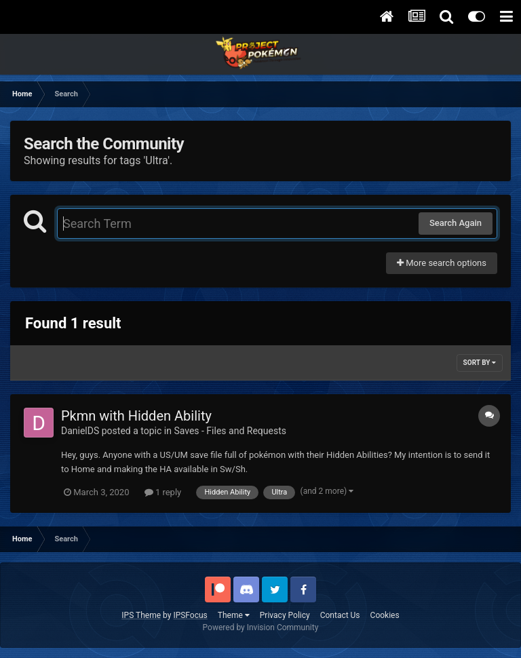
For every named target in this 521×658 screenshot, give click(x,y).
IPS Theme (141, 615)
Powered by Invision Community (261, 627)
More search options (441, 263)
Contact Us (340, 615)
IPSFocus (190, 615)
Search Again (455, 223)
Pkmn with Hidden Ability (136, 416)
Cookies (385, 615)
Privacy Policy (285, 615)
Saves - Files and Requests (230, 430)
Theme (234, 615)
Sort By (479, 362)
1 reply (163, 492)
